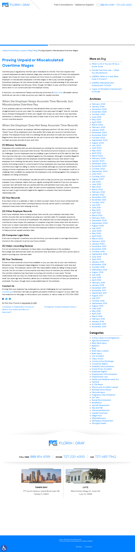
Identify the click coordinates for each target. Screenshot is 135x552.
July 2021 (96, 205)
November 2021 (99, 199)
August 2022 (98, 179)
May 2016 (96, 311)
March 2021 (97, 215)
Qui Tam (95, 397)
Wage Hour (97, 415)
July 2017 (96, 298)
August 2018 (97, 272)
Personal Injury (98, 392)
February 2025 (98, 127)
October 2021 (98, 202)
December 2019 (99, 246)
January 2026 (98, 106)
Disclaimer (88, 547)
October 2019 (98, 251)
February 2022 (98, 192)
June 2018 (96, 277)
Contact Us (107, 14)
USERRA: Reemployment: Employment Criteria (103, 84)
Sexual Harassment (101, 405)
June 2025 (96, 117)
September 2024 (100, 140)
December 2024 (99, 132)
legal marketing (75, 541)
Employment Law (100, 376)
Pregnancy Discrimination (103, 395)
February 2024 (98, 158)
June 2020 (97, 231)
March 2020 (97, 238)
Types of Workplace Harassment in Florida (107, 90)
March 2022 (97, 189)
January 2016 (98, 321)
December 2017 (99, 288)
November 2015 (99, 326)
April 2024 (96, 153)
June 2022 (96, 184)
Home (19, 14)
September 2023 (100, 171)
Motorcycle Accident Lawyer (105, 387)
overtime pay (7, 292)
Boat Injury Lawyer (100, 350)
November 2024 (99, 135)
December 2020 (99, 220)
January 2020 (98, 243)
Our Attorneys (34, 14)
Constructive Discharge (103, 361)
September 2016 (99, 303)
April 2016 (96, 313)
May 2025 (96, 119)
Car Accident (98, 356)
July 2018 (96, 275)
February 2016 (98, 318)
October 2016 (98, 300)
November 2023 (99, 166)
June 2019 (96, 256)
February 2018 (98, 282)
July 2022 (96, 181)
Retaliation (97, 402)
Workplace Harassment (102, 420)
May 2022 (96, 186)
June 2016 (96, 308)
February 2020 (98, 241)
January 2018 (98, 285)
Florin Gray (58, 92)
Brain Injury (97, 353)
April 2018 (96, 280)
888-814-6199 (107, 5)
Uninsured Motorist (101, 410)
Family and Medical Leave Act (105, 379)
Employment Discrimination (104, 374)
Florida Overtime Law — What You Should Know (105, 71)
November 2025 (99, 111)
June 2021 (96, 207)
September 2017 (99, 293)
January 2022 (98, 194)
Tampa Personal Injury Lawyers (14, 50)
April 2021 (96, 212)
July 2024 (96, 145)
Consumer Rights (100, 363)
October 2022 (98, 176)
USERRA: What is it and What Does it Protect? (105, 77)
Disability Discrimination (103, 366)
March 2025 (97, 124)
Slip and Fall (97, 407)
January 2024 (98, 161)
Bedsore (95, 345)
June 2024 (97, 148)
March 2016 (97, 316)
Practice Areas (52, 14)
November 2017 (99, 290)
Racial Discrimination (101, 400)
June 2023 (96, 174)
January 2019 (98, 262)
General (95, 382)
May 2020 (96, 233)
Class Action (97, 358)
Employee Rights (99, 371)
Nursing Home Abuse (101, 389)
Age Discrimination (100, 340)
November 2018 (99, 264)
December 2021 (99, 197)
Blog (94, 14)
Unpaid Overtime (99, 413)
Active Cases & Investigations (105, 338)
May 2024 (96, 150)
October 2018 (98, 267)
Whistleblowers (99, 418)
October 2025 (98, 114)
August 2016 (97, 306)
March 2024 (97, 155)
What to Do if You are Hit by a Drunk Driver (105, 65)
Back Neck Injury (99, 343)
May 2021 (96, 210)
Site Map (79, 547)
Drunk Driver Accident (102, 369)
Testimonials (82, 14)
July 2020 (96, 228)
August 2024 (98, 143)
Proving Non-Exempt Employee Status (59, 307)
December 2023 (99, 163)
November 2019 (99, 249)
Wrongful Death (99, 423)
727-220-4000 (124, 5)
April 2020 (96, 236)
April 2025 (96, 122)
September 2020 (100, 223)
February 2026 (98, 104)
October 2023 (98, 168)
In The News (97, 384)
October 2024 (98, 137)
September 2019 (99, 254)
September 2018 (99, 269)
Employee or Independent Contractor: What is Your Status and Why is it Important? (18, 309)
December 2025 (99, 109)
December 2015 (99, 324)
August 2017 (97, 295)
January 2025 (98, 130)
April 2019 (96, 259)
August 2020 (98, 225)
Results (67, 14)
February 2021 (98, 218)
